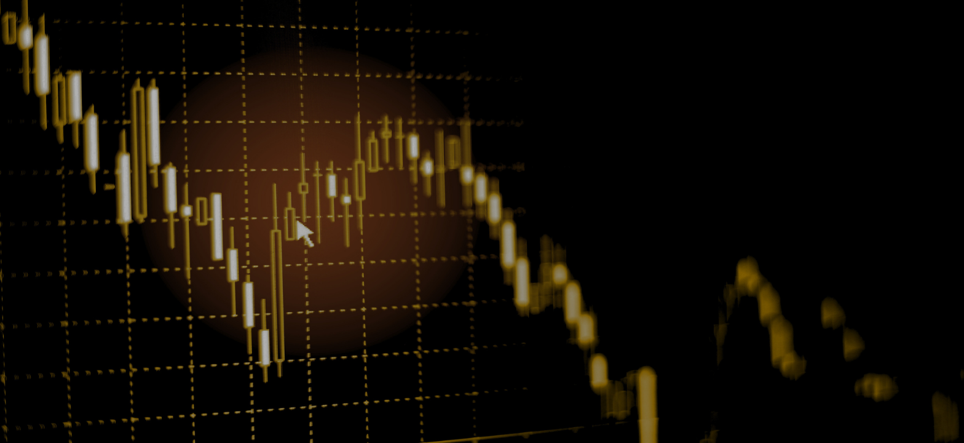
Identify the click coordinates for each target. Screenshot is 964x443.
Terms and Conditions (531, 304)
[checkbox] (376, 241)
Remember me (419, 241)
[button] (575, 223)
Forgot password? (556, 247)
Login (480, 276)
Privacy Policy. (479, 314)
